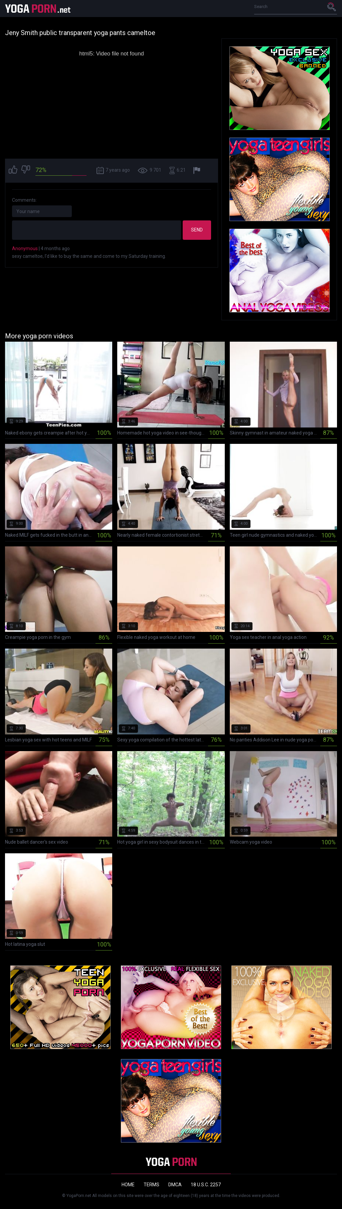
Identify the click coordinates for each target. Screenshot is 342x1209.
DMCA (175, 1184)
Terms (151, 1184)
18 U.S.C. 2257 (206, 1184)
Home (128, 1184)
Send (197, 229)
